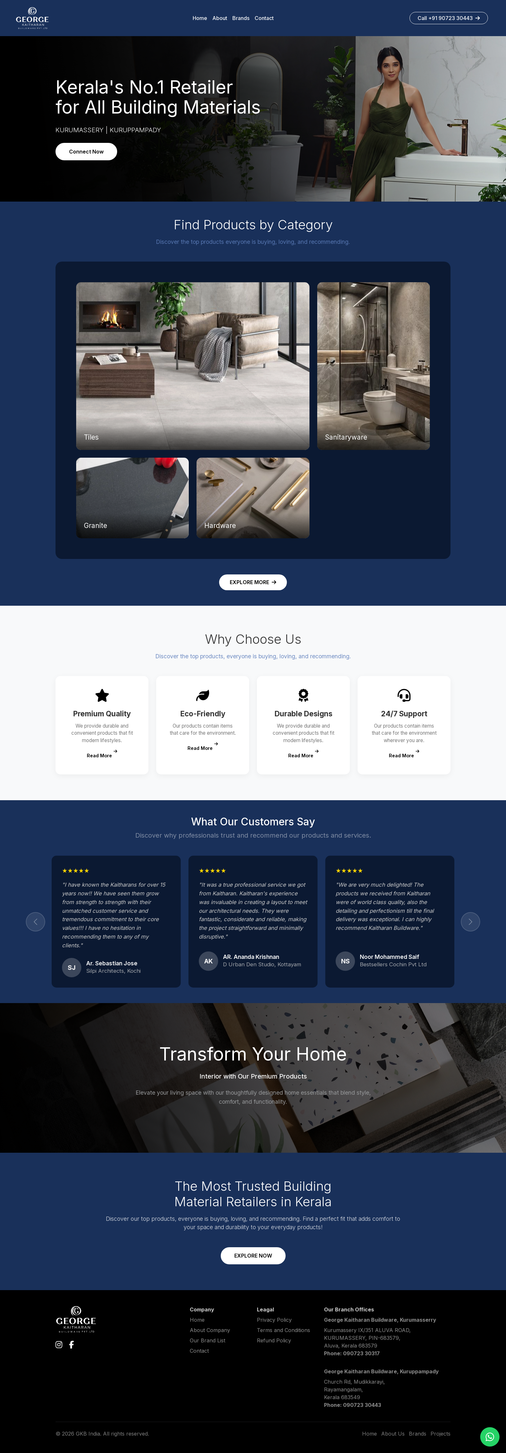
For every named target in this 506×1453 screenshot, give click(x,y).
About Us (393, 1433)
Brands (417, 1433)
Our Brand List (207, 1340)
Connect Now (86, 151)
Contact (199, 1351)
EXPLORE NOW (253, 1255)
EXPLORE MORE (253, 582)
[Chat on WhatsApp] (490, 1437)
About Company (210, 1330)
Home (197, 1320)
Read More (102, 754)
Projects (440, 1433)
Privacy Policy (274, 1320)
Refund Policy (274, 1340)
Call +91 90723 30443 (449, 18)
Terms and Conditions (283, 1330)
